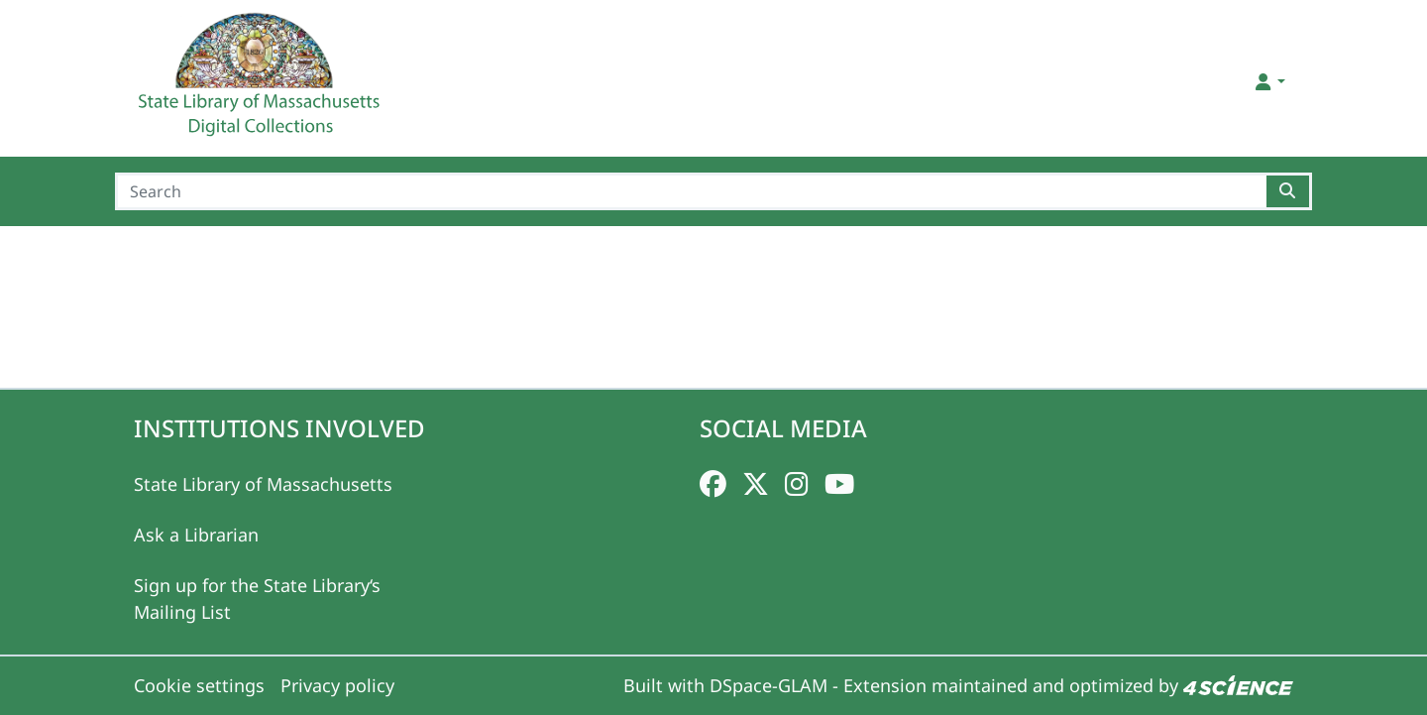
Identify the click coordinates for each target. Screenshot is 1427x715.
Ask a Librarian (196, 534)
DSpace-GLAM (768, 685)
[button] (1269, 81)
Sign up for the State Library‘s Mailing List (257, 598)
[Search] (690, 191)
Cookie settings (199, 685)
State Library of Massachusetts (263, 484)
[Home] (261, 82)
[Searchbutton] (1288, 191)
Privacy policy (337, 685)
